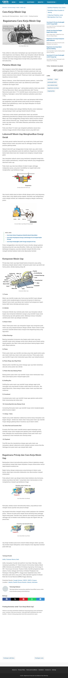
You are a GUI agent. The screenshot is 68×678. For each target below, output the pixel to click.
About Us (14, 669)
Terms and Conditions (31, 669)
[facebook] (6, 599)
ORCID (25, 580)
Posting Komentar (33, 16)
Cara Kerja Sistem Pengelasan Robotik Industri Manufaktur (22, 235)
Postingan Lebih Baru (8, 658)
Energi (21, 2)
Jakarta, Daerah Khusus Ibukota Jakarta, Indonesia (22, 582)
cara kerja (50, 79)
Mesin (13, 2)
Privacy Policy (21, 669)
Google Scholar (17, 580)
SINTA (29, 580)
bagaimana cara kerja (53, 88)
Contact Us (48, 669)
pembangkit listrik (52, 82)
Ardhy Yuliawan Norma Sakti (10, 559)
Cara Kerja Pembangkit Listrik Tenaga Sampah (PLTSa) (21, 241)
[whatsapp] (32, 599)
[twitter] (15, 599)
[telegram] (40, 599)
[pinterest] (23, 599)
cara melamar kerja (52, 85)
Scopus (34, 580)
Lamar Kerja (7, 6)
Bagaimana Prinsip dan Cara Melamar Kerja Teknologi (36, 675)
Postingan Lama (39, 658)
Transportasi (51, 2)
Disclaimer (41, 669)
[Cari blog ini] (65, 4)
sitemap (54, 669)
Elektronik (30, 2)
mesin (56, 79)
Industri (40, 2)
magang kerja (51, 91)
